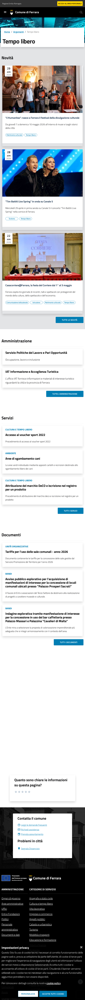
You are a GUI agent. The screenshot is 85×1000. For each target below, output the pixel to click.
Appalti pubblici (37, 919)
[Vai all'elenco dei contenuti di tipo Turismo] (11, 218)
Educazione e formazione (42, 940)
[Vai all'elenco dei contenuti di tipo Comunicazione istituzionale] (17, 302)
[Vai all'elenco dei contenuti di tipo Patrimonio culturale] (14, 135)
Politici (5, 919)
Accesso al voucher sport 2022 (25, 434)
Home (7, 32)
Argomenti (18, 32)
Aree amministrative (12, 904)
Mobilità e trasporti (39, 935)
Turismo (33, 929)
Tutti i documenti (68, 642)
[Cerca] (81, 12)
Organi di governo (11, 898)
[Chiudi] (81, 947)
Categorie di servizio (42, 889)
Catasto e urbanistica (40, 924)
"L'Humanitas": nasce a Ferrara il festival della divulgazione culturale (42, 118)
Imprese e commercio (40, 914)
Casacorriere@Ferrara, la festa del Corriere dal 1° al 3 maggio (38, 285)
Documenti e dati (11, 935)
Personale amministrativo (10, 927)
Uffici (4, 909)
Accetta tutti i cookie (53, 993)
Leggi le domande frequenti (32, 825)
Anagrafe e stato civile (41, 898)
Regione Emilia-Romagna (11, 3)
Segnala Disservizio (29, 848)
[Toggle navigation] (5, 12)
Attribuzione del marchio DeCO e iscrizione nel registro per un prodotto (41, 487)
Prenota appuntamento (30, 834)
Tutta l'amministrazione (64, 393)
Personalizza (28, 993)
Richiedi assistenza (28, 829)
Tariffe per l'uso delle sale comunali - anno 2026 (36, 551)
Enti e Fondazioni (11, 914)
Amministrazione (13, 889)
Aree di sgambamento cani (22, 458)
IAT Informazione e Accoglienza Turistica (31, 371)
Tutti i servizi (70, 510)
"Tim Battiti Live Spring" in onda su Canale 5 (29, 201)
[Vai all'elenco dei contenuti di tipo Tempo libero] (30, 135)
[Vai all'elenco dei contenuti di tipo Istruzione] (36, 302)
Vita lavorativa (37, 909)
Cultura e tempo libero (41, 904)
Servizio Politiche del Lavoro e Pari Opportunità (36, 352)
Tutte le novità (69, 319)
